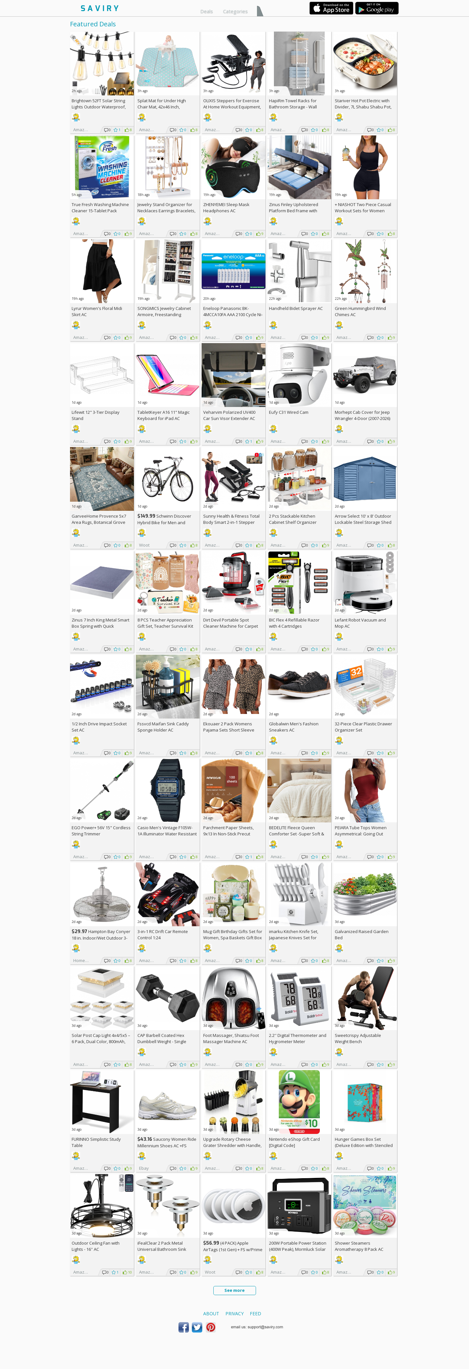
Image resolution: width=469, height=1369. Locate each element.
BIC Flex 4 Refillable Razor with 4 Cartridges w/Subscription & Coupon (294, 626)
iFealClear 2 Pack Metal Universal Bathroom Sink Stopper (161, 1249)
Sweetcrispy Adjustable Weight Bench (358, 1038)
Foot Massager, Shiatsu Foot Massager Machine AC (231, 1038)
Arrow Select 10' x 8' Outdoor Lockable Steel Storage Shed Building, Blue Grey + (363, 522)
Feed (255, 1313)
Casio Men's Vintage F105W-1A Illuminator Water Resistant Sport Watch (167, 834)
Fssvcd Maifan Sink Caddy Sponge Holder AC (163, 727)
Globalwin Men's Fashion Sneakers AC (294, 727)
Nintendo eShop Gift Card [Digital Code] (294, 1142)
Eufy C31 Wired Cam (288, 412)
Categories (235, 11)
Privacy (234, 1313)
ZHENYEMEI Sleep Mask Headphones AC (226, 208)
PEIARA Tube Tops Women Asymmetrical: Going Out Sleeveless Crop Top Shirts (361, 834)
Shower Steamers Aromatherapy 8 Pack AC (359, 1246)
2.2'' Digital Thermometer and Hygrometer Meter (297, 1038)
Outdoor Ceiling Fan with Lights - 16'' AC (96, 1246)
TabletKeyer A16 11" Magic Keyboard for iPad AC (163, 415)
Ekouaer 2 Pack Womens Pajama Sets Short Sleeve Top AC (228, 730)
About (211, 1313)
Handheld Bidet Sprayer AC (296, 308)
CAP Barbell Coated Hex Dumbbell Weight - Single (161, 1038)
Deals (206, 11)
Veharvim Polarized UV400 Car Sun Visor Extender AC (229, 415)
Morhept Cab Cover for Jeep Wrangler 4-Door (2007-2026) (362, 415)
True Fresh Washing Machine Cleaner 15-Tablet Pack (100, 208)
